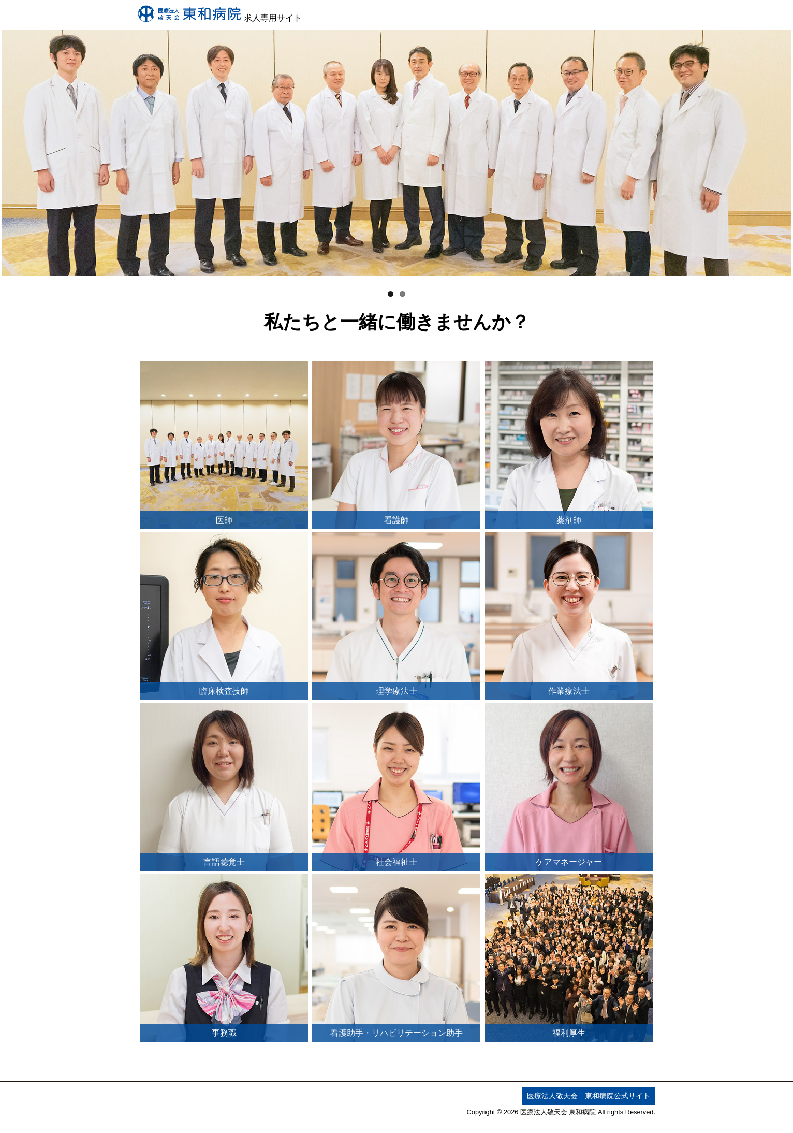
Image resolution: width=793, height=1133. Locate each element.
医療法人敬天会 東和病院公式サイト (588, 1096)
